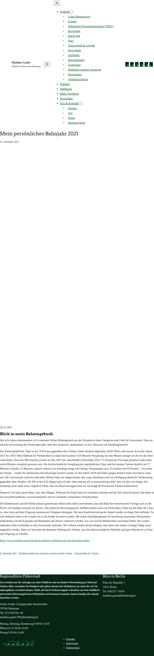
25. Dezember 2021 (8, 553)
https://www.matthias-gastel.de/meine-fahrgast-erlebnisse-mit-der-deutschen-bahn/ (45, 540)
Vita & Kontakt (69, 103)
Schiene (69, 553)
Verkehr (64, 11)
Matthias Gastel (21, 62)
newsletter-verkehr (57, 553)
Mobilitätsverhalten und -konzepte (33, 553)
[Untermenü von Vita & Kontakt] (80, 103)
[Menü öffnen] (47, 64)
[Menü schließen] (57, 3)
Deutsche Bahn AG (82, 553)
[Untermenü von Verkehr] (71, 12)
